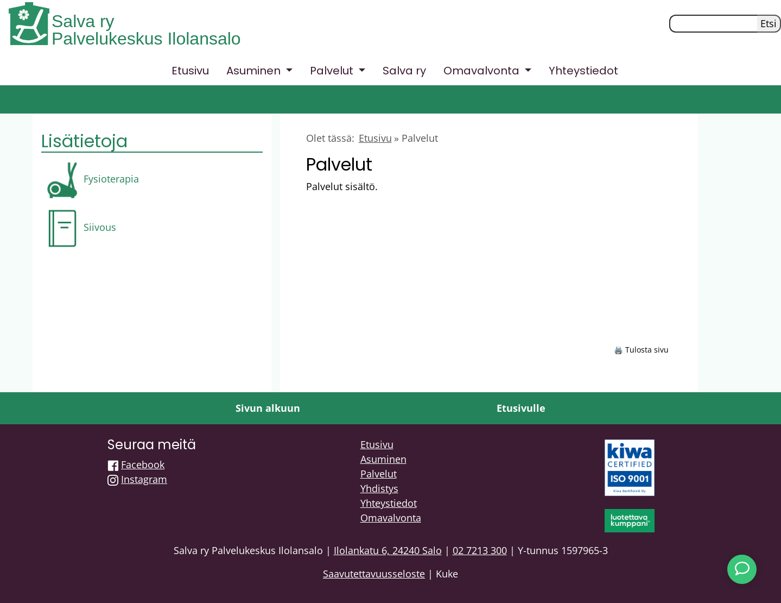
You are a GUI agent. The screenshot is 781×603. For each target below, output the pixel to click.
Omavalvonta (390, 517)
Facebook (142, 464)
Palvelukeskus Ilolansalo (146, 38)
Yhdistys (379, 488)
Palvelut (378, 473)
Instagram (144, 479)
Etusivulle (521, 407)
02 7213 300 (480, 550)
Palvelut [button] (333, 70)
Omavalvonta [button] (482, 70)
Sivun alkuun (268, 407)
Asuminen (383, 459)
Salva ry (83, 21)
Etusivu (190, 70)
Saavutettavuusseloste (374, 573)
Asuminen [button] (254, 70)
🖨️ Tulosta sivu (641, 349)
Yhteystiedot (583, 70)
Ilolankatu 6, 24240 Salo (388, 550)
